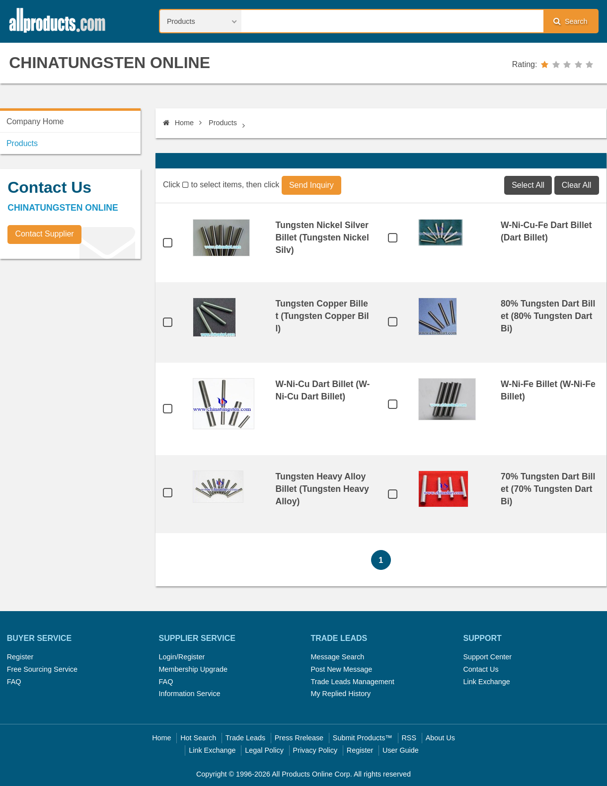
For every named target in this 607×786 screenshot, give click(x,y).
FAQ (14, 682)
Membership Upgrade (193, 669)
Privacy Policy (315, 750)
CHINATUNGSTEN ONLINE (109, 63)
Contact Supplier (44, 234)
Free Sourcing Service (42, 669)
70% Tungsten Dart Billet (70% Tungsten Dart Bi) (548, 489)
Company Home (35, 121)
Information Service (190, 694)
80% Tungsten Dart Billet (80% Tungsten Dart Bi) (548, 316)
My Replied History (340, 694)
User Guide (400, 750)
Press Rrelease (299, 738)
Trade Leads (245, 738)
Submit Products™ (362, 738)
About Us (440, 738)
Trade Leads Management (352, 682)
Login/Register (182, 657)
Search (570, 21)
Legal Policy (264, 750)
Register (20, 657)
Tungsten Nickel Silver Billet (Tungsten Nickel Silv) (322, 237)
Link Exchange (486, 682)
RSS (408, 738)
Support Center (487, 657)
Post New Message (341, 669)
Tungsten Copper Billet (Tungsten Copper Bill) (322, 316)
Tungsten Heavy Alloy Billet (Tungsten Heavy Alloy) (322, 489)
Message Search (337, 657)
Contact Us (480, 669)
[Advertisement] (74, 336)
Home (178, 123)
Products (223, 123)
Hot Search (198, 738)
